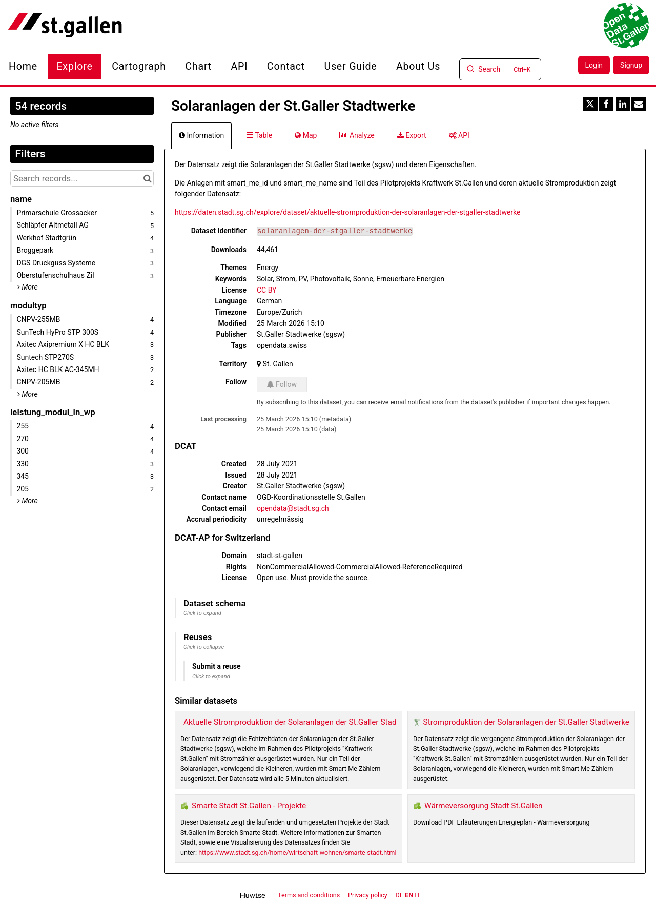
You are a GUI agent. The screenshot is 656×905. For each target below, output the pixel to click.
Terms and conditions (309, 895)
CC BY (266, 290)
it (417, 895)
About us (418, 66)
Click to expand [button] (202, 613)
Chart (198, 66)
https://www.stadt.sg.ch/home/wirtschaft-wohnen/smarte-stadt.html (297, 852)
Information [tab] (201, 135)
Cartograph (139, 66)
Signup (631, 65)
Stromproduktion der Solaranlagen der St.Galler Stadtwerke (526, 722)
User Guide (350, 66)
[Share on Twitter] (590, 104)
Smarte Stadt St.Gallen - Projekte (249, 805)
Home (23, 66)
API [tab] (459, 135)
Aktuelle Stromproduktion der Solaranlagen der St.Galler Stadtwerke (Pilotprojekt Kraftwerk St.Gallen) (360, 722)
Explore (74, 66)
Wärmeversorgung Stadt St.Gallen (483, 805)
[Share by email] (638, 104)
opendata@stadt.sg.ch (293, 508)
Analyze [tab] (356, 135)
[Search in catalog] (147, 178)
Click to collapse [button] (203, 647)
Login (594, 65)
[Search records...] (82, 178)
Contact (286, 66)
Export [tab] (411, 135)
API (239, 66)
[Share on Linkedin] (623, 104)
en (409, 895)
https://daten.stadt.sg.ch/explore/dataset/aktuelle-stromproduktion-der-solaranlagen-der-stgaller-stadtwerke (348, 212)
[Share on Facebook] (606, 104)
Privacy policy (368, 895)
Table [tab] (259, 135)
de (399, 895)
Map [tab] (306, 135)
